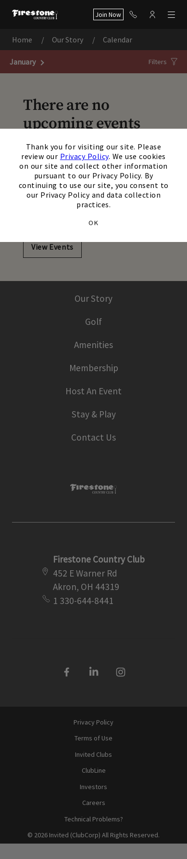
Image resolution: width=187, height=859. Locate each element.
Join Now (108, 15)
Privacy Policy (84, 156)
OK (93, 222)
